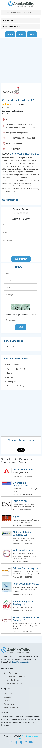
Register (10, 34)
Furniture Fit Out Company (17, 386)
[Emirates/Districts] (20, 26)
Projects (10, 377)
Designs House (13, 365)
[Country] (20, 20)
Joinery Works (12, 382)
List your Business (11, 680)
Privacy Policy (9, 704)
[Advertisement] (21, 62)
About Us (7, 697)
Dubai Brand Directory (13, 673)
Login (21, 34)
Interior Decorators (14, 347)
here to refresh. (31, 315)
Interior (10, 373)
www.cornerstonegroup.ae (16, 144)
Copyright (8, 700)
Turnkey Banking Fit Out (16, 369)
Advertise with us (11, 707)
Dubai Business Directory (14, 676)
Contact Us (8, 693)
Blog (32, 34)
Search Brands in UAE (13, 683)
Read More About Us (20, 662)
